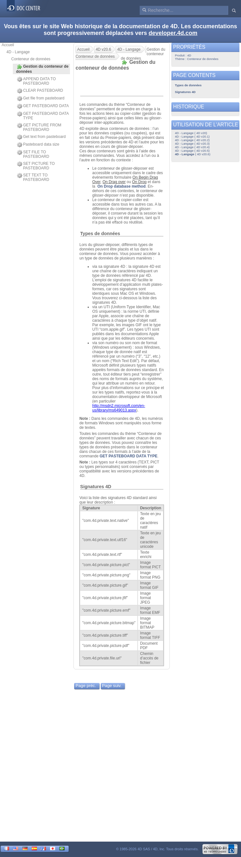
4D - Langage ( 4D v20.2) (192, 140)
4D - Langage (18, 52)
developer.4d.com (173, 33)
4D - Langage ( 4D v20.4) (192, 147)
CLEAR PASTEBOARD (40, 90)
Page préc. (85, 685)
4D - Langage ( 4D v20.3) (192, 143)
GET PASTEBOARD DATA (43, 106)
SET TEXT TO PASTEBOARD (33, 177)
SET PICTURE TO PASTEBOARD (36, 165)
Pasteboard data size (38, 144)
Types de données (100, 233)
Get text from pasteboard (41, 137)
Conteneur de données (30, 59)
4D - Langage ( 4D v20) (191, 133)
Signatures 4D (95, 486)
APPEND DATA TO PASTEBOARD (36, 81)
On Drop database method (121, 186)
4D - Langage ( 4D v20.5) (192, 150)
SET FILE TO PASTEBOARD (33, 154)
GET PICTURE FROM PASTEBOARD (39, 127)
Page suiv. (112, 685)
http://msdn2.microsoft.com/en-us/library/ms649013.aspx (118, 407)
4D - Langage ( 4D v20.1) (192, 136)
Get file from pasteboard (41, 98)
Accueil (8, 45)
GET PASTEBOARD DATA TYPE (43, 115)
